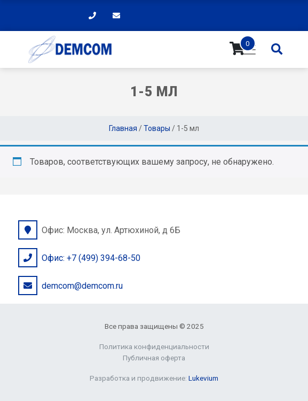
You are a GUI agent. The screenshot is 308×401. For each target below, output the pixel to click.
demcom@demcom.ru (82, 286)
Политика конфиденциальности (154, 346)
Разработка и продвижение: (154, 378)
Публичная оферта (154, 357)
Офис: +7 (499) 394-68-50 (91, 258)
